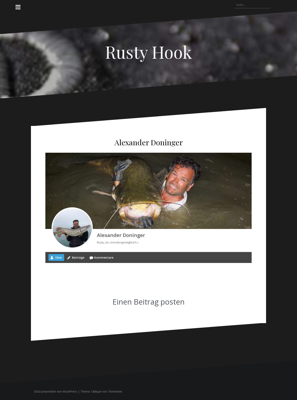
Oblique (96, 391)
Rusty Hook (148, 51)
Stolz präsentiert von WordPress (55, 391)
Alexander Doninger (121, 235)
